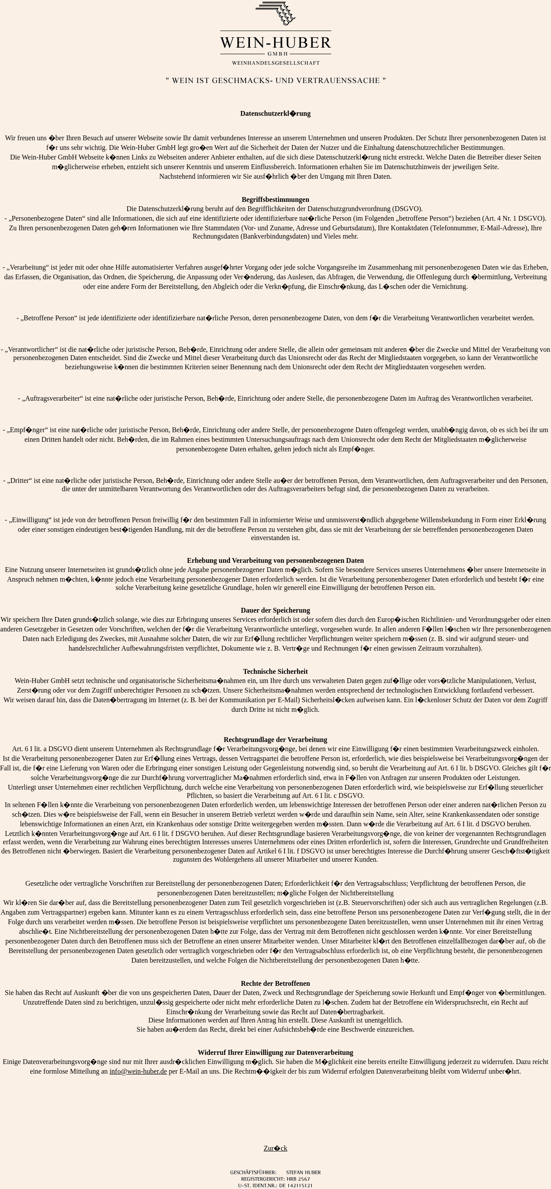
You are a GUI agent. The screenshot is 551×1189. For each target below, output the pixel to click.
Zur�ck (275, 1148)
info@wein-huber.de (138, 1071)
